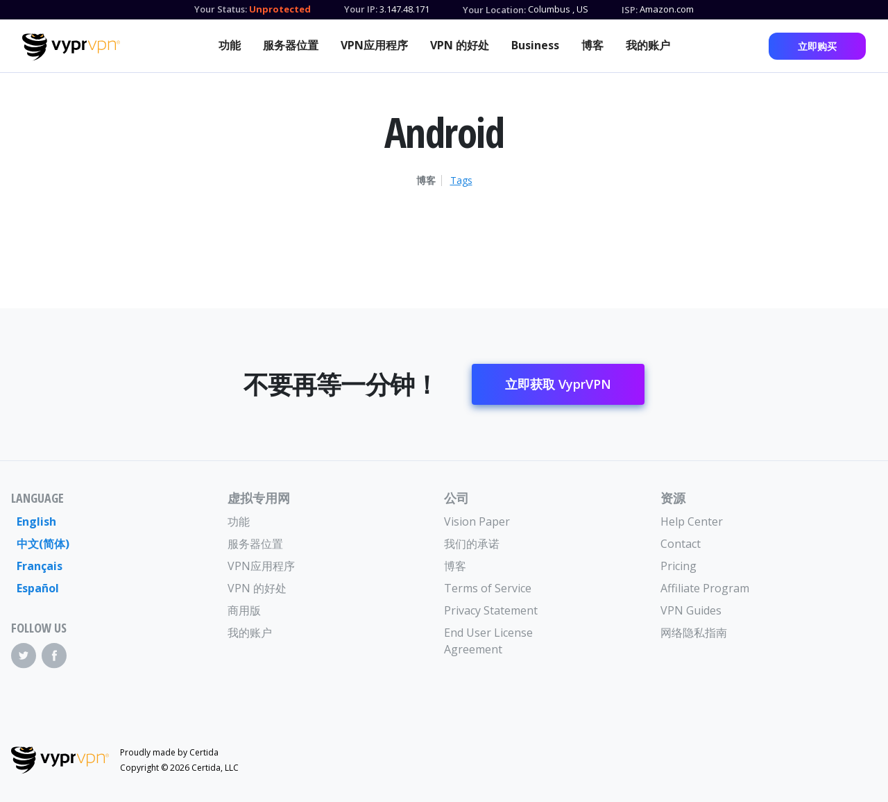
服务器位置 (290, 45)
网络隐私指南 (693, 632)
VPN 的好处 (459, 45)
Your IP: (360, 9)
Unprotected (280, 9)
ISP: (630, 9)
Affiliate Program (704, 588)
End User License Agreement (488, 641)
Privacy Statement (491, 610)
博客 (592, 45)
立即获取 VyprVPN (558, 384)
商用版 (244, 610)
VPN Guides (691, 610)
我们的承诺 (472, 543)
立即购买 (817, 46)
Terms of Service (487, 588)
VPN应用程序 (374, 45)
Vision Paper (477, 521)
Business (535, 45)
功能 (230, 45)
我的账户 (648, 45)
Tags (461, 180)
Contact (680, 543)
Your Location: (494, 9)
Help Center (691, 521)
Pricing (678, 566)
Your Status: (220, 9)
